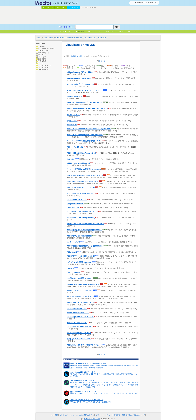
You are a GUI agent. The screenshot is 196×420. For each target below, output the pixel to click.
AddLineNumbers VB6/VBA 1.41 (79, 78)
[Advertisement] (98, 16)
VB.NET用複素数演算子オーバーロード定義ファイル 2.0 (87, 109)
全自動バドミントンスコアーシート (80, 290)
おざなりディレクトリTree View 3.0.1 (81, 193)
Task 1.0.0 (71, 159)
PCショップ (60, 7)
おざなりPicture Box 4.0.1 (77, 309)
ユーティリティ (44, 51)
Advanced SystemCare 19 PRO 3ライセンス (86, 400)
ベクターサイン (73, 7)
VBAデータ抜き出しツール (77, 323)
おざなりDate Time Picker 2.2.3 (79, 339)
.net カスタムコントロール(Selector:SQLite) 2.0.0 (85, 224)
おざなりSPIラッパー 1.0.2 (77, 200)
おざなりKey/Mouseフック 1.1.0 (79, 333)
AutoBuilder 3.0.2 (73, 242)
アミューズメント (44, 65)
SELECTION (92, 7)
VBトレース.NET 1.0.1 (75, 147)
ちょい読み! (84, 7)
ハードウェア (43, 69)
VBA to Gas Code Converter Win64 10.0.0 (83, 181)
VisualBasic (102, 38)
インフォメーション (67, 415)
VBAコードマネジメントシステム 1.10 (81, 187)
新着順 (73, 56)
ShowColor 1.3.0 (73, 208)
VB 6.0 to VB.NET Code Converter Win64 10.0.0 (85, 175)
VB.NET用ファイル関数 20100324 (79, 236)
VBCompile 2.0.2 (73, 115)
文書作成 (41, 46)
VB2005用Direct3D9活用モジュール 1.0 (81, 153)
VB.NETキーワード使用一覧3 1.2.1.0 (80, 302)
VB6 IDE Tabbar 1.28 (75, 96)
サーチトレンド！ (67, 27)
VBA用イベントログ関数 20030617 (80, 278)
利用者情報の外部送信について (133, 415)
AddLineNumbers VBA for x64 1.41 (80, 72)
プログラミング (90, 38)
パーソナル (42, 57)
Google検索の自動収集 (75, 204)
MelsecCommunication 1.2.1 (78, 313)
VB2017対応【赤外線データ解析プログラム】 (84, 345)
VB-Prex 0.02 (72, 125)
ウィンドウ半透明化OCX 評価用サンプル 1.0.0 (84, 169)
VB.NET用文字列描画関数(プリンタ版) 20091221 (85, 246)
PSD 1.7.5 (70, 268)
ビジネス (41, 55)
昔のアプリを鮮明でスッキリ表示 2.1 (80, 296)
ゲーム (40, 63)
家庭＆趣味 (42, 59)
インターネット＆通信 (46, 48)
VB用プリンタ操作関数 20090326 (79, 262)
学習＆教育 (42, 61)
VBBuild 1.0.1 (72, 252)
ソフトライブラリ (48, 7)
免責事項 (117, 415)
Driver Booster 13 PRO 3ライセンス (83, 391)
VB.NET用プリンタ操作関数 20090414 (81, 256)
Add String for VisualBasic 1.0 (78, 163)
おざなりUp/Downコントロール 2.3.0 (80, 317)
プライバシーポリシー (104, 415)
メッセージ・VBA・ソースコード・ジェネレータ (85, 90)
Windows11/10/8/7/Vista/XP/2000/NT (68, 38)
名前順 (79, 56)
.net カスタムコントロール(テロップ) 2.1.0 (82, 211)
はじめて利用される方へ (85, 415)
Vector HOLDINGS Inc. (92, 419)
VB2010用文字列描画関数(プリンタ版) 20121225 (85, 102)
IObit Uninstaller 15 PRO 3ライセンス (84, 380)
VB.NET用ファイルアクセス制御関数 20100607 (84, 230)
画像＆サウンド (44, 53)
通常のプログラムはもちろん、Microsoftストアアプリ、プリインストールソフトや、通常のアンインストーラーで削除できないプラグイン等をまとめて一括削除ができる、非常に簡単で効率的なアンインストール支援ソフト (104, 385)
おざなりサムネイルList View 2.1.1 (80, 327)
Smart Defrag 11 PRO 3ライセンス (82, 372)
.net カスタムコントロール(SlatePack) (81, 218)
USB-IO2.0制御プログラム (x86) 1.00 (80, 84)
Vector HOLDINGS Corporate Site (146, 3)
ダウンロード (48, 38)
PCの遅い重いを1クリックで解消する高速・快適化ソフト (91, 402)
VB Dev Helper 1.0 (74, 272)
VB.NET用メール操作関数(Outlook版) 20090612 (85, 135)
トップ (38, 38)
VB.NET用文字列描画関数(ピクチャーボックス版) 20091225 (89, 129)
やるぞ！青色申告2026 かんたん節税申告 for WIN (88, 363)
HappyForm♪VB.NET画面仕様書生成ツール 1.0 (84, 141)
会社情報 (54, 415)
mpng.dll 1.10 (72, 121)
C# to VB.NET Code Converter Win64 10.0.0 (83, 284)
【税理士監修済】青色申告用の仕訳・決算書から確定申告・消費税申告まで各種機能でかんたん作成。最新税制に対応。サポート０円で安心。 (104, 367)
